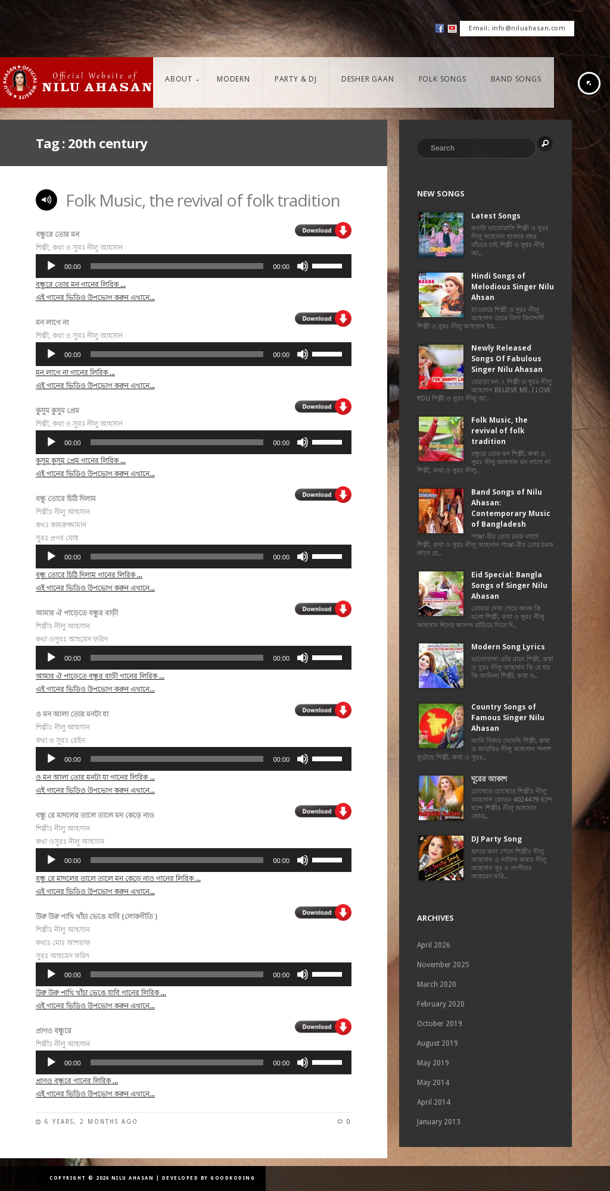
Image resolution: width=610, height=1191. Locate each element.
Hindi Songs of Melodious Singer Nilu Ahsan (512, 286)
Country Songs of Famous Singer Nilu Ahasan (507, 717)
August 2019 (437, 1043)
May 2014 (433, 1083)
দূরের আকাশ (489, 779)
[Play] (51, 266)
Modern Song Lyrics (508, 647)
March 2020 (436, 984)
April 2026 (433, 945)
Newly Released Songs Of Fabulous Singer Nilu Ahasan (507, 358)
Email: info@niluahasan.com (517, 28)
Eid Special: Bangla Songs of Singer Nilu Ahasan (509, 585)
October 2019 (439, 1024)
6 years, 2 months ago (91, 1121)
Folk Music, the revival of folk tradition (203, 200)
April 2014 (433, 1102)
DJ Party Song (496, 839)
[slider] (177, 266)
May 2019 (433, 1063)
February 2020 (441, 1004)
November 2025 (443, 965)
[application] (193, 266)
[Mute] (303, 266)
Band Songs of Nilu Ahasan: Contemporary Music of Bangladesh (510, 508)
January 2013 (438, 1122)
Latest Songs (496, 216)
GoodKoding (232, 1178)
